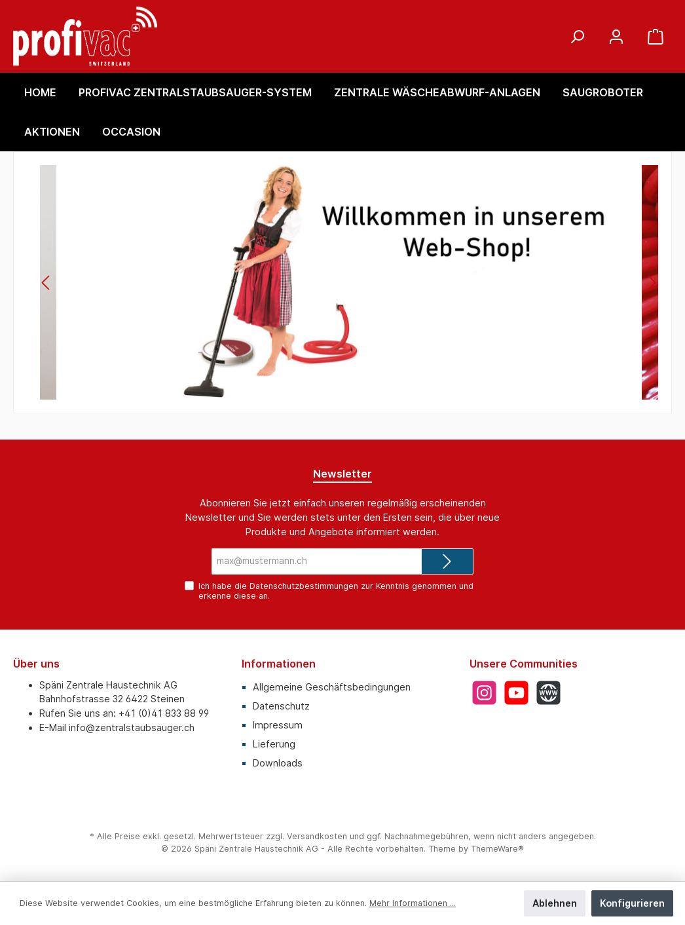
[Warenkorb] (655, 36)
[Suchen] (577, 36)
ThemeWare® (497, 849)
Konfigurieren (632, 903)
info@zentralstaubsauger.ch (131, 727)
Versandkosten (317, 836)
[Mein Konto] (616, 36)
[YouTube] (516, 693)
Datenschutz (281, 705)
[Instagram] (484, 693)
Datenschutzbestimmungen (304, 586)
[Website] (548, 693)
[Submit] (447, 561)
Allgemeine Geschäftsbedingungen (332, 686)
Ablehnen (554, 903)
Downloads (278, 762)
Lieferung (274, 743)
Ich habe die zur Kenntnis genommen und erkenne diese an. (335, 591)
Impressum (278, 724)
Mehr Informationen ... (412, 903)
